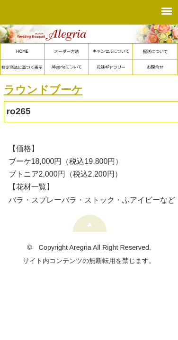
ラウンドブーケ (43, 90)
